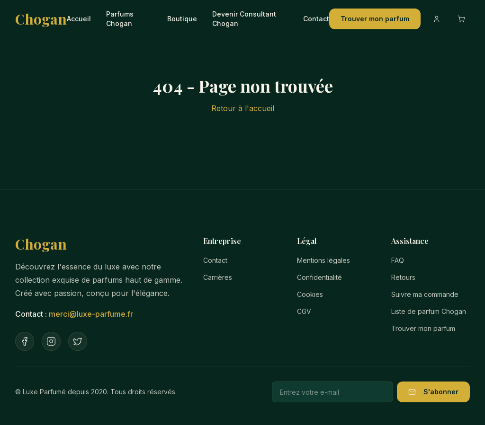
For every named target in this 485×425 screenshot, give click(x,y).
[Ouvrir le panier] (461, 18)
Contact (316, 19)
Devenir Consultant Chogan (244, 18)
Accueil (79, 19)
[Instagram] (51, 341)
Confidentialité (319, 277)
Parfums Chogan (120, 18)
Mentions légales (323, 260)
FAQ (397, 260)
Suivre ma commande (424, 294)
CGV (304, 311)
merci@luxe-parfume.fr (91, 314)
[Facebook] (24, 341)
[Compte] (436, 18)
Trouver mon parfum (375, 19)
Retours (403, 277)
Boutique (182, 19)
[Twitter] (77, 341)
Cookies (310, 294)
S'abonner (433, 392)
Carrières (217, 277)
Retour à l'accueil (242, 108)
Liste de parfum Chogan (428, 311)
